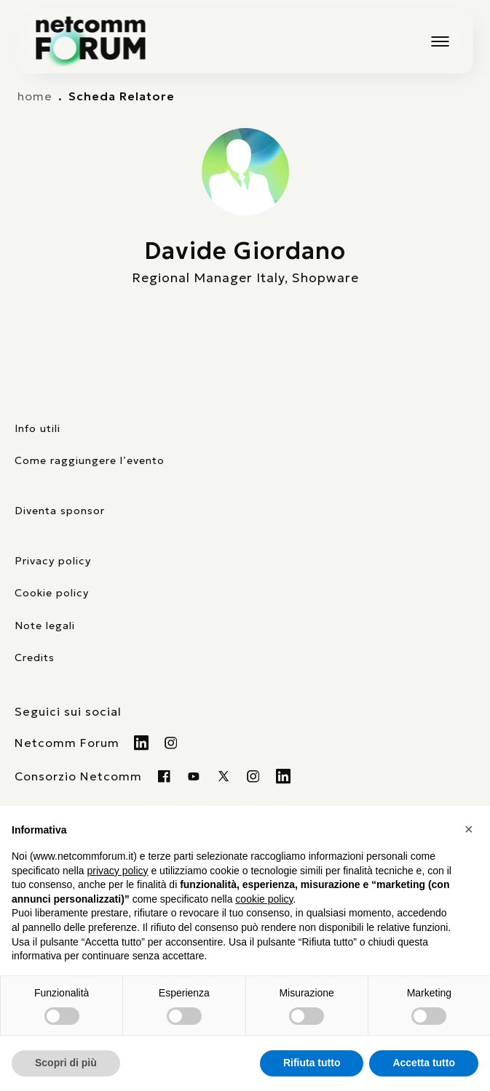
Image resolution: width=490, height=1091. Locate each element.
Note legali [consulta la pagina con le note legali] (45, 625)
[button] (471, 829)
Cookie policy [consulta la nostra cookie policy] (52, 592)
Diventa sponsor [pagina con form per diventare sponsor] (60, 510)
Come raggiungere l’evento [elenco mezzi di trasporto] (90, 460)
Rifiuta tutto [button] (312, 1062)
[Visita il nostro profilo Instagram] (171, 743)
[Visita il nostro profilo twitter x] (224, 776)
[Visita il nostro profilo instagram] (253, 776)
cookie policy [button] (264, 899)
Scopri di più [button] (66, 1062)
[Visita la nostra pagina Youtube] (194, 776)
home (34, 96)
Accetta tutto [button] (423, 1062)
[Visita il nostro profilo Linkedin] (141, 743)
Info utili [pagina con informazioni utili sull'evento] (37, 428)
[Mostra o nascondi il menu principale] (439, 41)
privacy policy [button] (118, 870)
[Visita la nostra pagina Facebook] (164, 776)
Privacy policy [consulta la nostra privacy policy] (53, 560)
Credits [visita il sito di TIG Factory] (35, 657)
